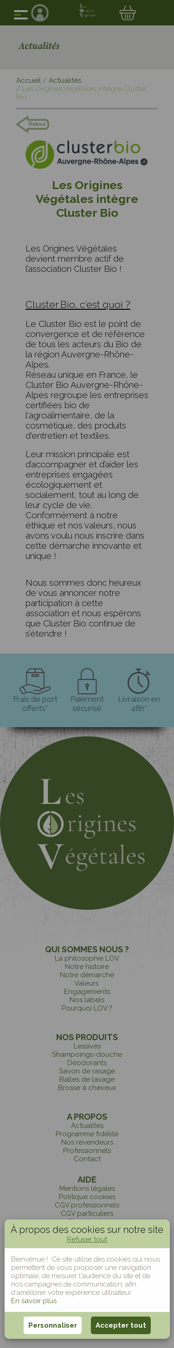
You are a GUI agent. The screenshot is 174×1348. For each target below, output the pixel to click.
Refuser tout (87, 1239)
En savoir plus (34, 1301)
